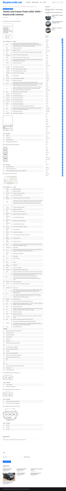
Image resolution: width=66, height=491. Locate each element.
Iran (46, 118)
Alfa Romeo (48, 65)
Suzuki (47, 85)
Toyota (10, 6)
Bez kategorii (48, 90)
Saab (47, 91)
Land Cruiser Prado (14, 6)
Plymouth (47, 169)
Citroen (47, 57)
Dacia (47, 134)
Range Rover (48, 108)
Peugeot (47, 40)
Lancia (47, 98)
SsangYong (48, 137)
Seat (46, 116)
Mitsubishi (47, 78)
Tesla (47, 149)
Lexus (47, 67)
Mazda (47, 55)
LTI (46, 165)
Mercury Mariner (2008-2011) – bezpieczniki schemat (54, 9)
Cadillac (47, 103)
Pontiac (47, 113)
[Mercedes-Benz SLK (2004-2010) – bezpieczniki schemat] (48, 24)
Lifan (47, 129)
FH (46, 160)
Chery (47, 124)
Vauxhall (47, 152)
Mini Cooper (48, 157)
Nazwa (4, 452)
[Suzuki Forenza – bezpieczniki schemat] (48, 30)
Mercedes (47, 47)
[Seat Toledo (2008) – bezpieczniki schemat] (48, 17)
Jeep (47, 58)
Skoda (47, 45)
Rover (47, 136)
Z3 (46, 162)
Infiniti (47, 119)
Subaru (47, 68)
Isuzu (47, 170)
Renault (47, 86)
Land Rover (48, 109)
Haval (47, 175)
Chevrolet (47, 75)
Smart (47, 88)
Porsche (47, 93)
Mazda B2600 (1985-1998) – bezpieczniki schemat (53, 12)
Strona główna (28, 2)
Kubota (47, 63)
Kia (46, 70)
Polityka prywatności (35, 2)
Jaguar (47, 121)
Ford (46, 39)
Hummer (47, 164)
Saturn (47, 141)
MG (46, 114)
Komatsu (47, 106)
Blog (41, 2)
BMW (47, 83)
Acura (47, 147)
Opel (46, 52)
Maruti (47, 96)
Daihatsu (47, 167)
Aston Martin (48, 159)
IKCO (47, 144)
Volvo (47, 42)
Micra (47, 142)
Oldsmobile (48, 111)
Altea (47, 139)
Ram (46, 172)
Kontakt (44, 2)
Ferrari (47, 101)
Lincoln (47, 60)
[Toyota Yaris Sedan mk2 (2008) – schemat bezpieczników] (9, 477)
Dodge (47, 62)
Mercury (47, 73)
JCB (46, 131)
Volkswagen (48, 50)
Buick (47, 154)
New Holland (48, 126)
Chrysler (47, 80)
